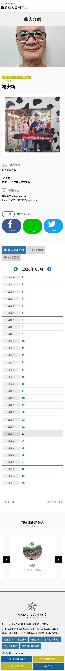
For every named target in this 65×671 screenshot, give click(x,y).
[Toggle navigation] (61, 5)
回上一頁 (8, 502)
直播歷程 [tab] (11, 257)
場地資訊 (35, 639)
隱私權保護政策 (51, 639)
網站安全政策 (10, 646)
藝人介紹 (13, 77)
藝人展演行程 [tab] (14, 250)
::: (1, 4)
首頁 (5, 77)
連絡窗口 (8, 639)
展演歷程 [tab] (36, 250)
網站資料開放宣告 (30, 646)
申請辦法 (21, 639)
